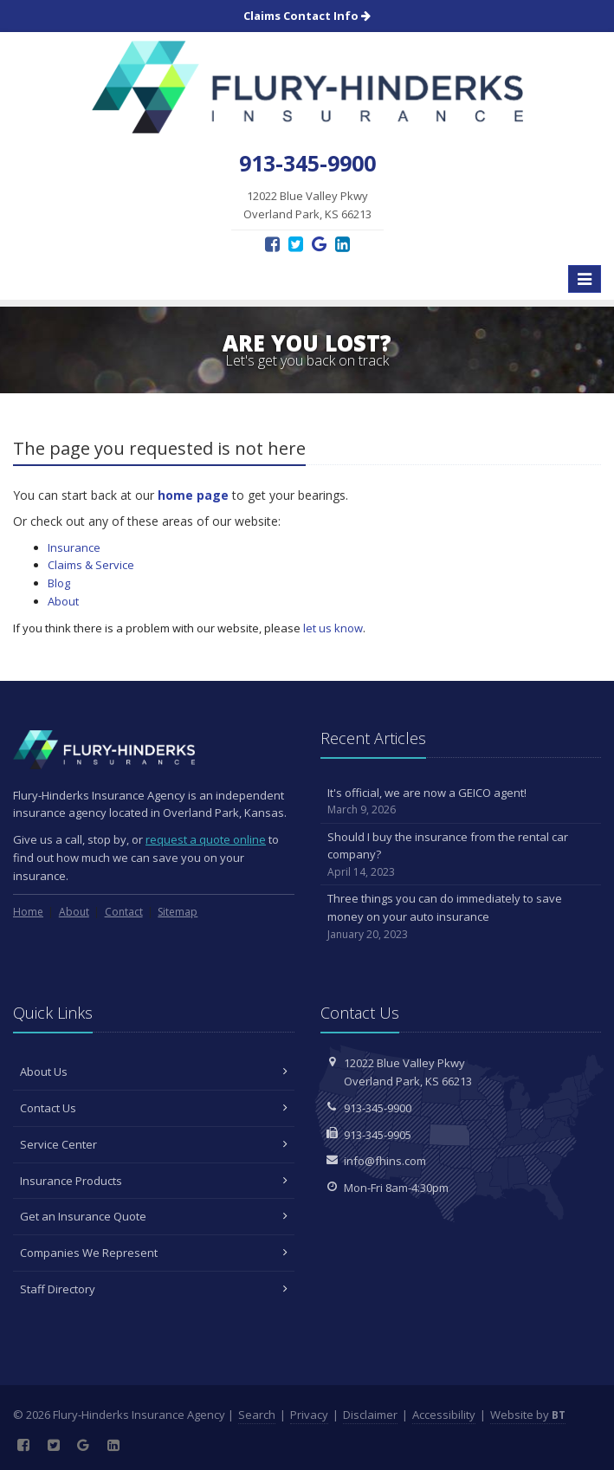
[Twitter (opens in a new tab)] (295, 244)
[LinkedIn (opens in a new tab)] (342, 244)
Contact (124, 911)
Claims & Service (91, 565)
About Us (154, 1071)
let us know (333, 628)
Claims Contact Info (307, 15)
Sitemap (177, 911)
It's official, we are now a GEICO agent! (461, 802)
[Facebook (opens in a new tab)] (272, 244)
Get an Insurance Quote (154, 1216)
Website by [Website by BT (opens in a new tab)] (528, 1414)
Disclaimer (370, 1414)
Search (256, 1414)
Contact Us (154, 1108)
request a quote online (205, 839)
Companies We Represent (154, 1252)
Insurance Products (154, 1180)
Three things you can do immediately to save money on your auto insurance (461, 916)
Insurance (74, 547)
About (63, 601)
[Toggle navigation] (584, 279)
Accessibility (443, 1414)
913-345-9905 (377, 1135)
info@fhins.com (385, 1161)
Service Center (154, 1144)
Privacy (309, 1414)
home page (193, 495)
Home (28, 911)
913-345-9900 (377, 1108)
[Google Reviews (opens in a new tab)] (319, 244)
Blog (59, 583)
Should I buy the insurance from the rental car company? (461, 855)
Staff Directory (154, 1289)
